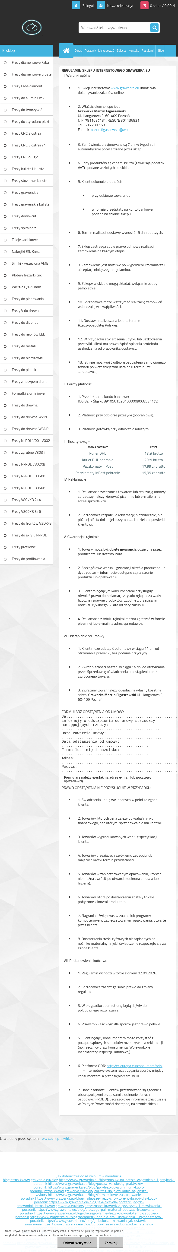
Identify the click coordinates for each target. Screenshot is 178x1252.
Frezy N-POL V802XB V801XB (28, 465)
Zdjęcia (121, 50)
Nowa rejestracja (119, 5)
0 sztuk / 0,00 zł (162, 5)
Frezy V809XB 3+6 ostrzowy (26, 513)
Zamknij (111, 1243)
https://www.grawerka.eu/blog (34, 1179)
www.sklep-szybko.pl (58, 1138)
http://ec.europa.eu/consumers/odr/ (120, 1068)
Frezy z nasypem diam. (29, 381)
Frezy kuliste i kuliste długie (28, 170)
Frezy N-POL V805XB (28, 476)
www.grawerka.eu (125, 88)
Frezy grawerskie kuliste (30, 204)
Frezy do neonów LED (28, 334)
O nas (78, 50)
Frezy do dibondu (25, 322)
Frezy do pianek (24, 369)
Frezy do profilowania (28, 558)
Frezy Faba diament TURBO (27, 87)
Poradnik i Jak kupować (99, 50)
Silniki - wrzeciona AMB (30, 263)
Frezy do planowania (28, 298)
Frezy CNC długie (25, 157)
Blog (161, 50)
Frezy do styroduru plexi (30, 121)
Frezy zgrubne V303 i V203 (28, 454)
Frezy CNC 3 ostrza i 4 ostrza (29, 146)
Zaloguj (88, 5)
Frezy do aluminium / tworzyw (28, 99)
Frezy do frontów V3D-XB (32, 523)
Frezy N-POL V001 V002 (31, 440)
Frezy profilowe (24, 547)
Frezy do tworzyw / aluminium (27, 111)
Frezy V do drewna (26, 310)
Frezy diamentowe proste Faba (31, 75)
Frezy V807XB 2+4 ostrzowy (26, 501)
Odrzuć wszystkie (77, 1243)
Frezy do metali (24, 346)
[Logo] (32, 27)
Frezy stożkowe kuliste (29, 180)
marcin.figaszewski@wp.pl (113, 129)
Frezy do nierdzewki (27, 358)
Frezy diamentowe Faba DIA (30, 64)
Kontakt (134, 50)
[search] (154, 27)
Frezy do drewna (25, 405)
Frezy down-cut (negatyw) (24, 217)
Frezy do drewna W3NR (30, 428)
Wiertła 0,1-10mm (26, 287)
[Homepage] (67, 50)
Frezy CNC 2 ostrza (26, 133)
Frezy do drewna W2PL (30, 417)
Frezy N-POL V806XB (28, 488)
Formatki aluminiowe (28, 393)
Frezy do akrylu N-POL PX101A (29, 536)
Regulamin (148, 50)
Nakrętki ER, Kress (26, 251)
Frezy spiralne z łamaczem (24, 229)
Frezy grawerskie (25, 192)
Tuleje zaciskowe (25, 239)
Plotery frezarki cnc (27, 275)
